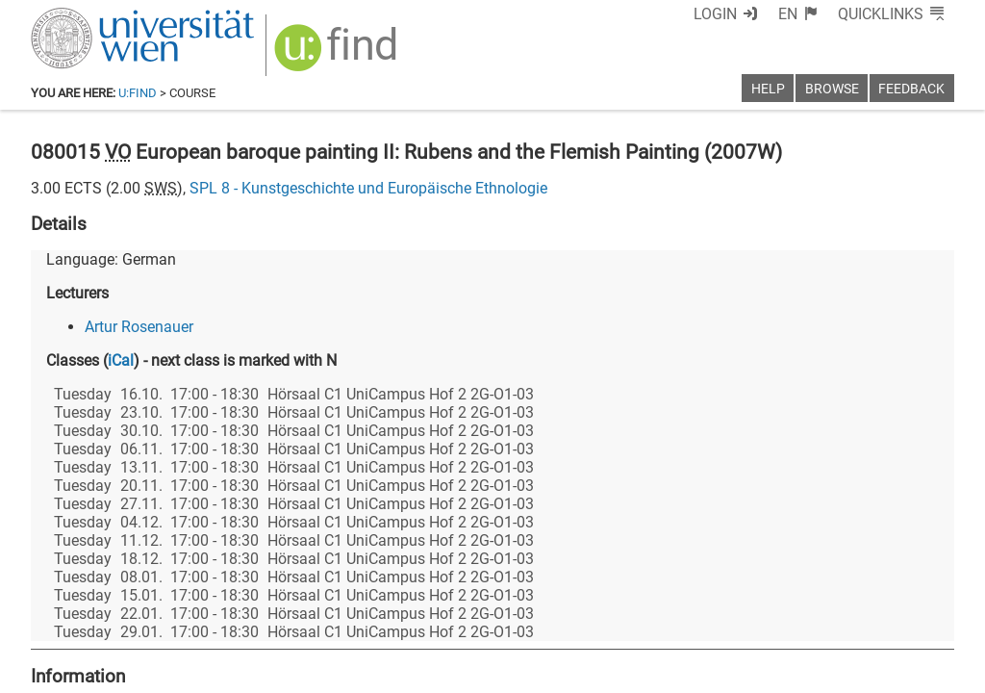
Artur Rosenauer (139, 327)
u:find (137, 93)
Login (715, 14)
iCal (121, 360)
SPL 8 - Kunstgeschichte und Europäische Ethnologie (368, 188)
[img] (338, 54)
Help (768, 89)
